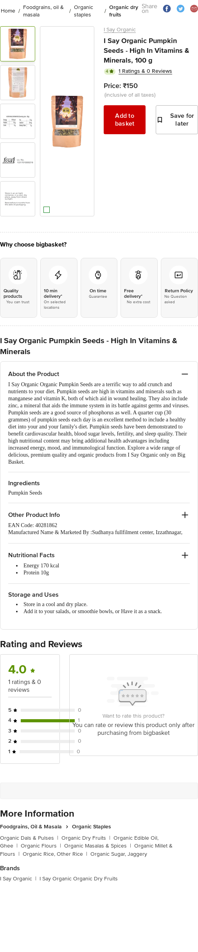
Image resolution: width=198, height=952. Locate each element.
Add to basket (125, 120)
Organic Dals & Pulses (29, 838)
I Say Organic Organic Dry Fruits (79, 878)
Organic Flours (41, 845)
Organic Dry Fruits (85, 838)
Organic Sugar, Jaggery (118, 854)
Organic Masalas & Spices (97, 845)
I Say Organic (120, 29)
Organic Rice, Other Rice (55, 854)
